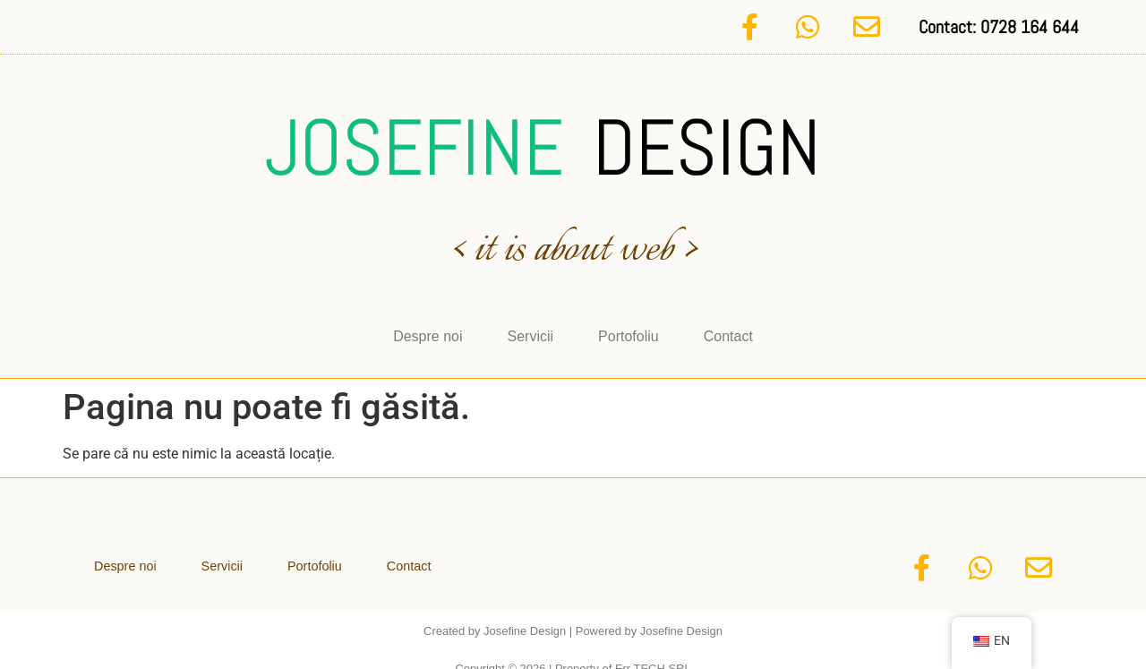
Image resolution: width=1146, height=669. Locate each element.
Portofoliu (628, 326)
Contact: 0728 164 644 (999, 22)
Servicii (531, 326)
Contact (728, 326)
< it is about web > (573, 242)
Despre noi (427, 326)
